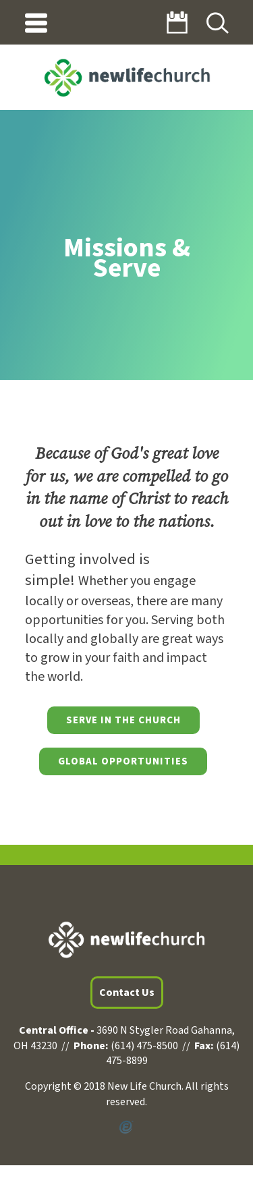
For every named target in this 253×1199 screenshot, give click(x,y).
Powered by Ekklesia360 (126, 1127)
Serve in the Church (123, 720)
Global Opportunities (123, 761)
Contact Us (126, 992)
